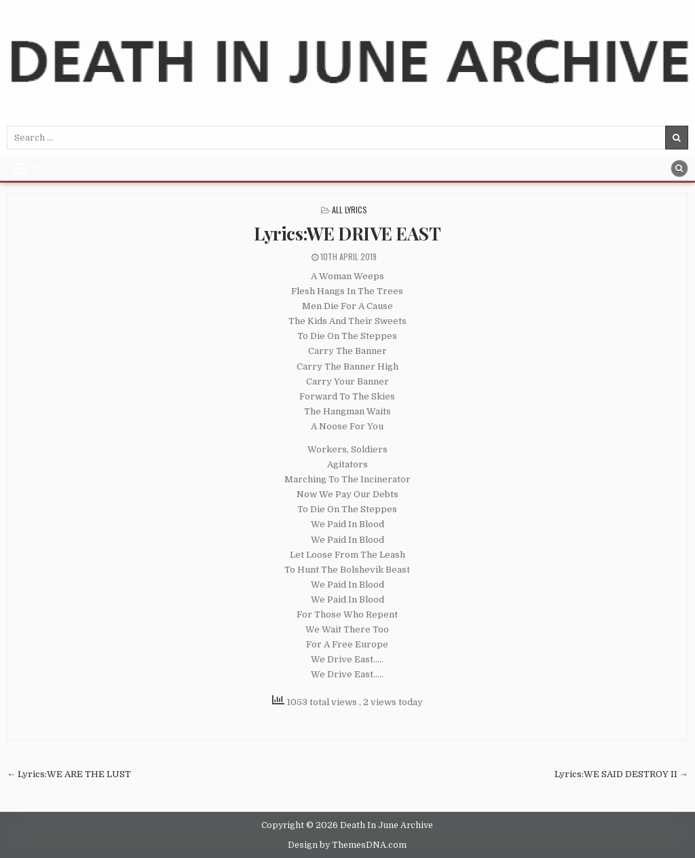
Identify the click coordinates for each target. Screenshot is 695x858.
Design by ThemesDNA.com (347, 845)
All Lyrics (349, 209)
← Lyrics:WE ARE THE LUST (69, 774)
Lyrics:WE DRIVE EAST (347, 233)
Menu (41, 168)
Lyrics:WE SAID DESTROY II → (621, 774)
